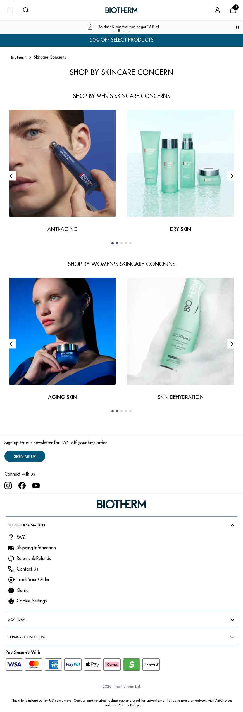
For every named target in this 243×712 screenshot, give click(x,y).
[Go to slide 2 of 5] (117, 243)
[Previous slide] (11, 175)
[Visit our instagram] (8, 485)
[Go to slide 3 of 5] (121, 243)
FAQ (21, 537)
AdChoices (223, 700)
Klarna (23, 590)
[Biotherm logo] (121, 10)
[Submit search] (25, 10)
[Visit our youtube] (36, 485)
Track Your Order (33, 580)
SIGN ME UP (25, 457)
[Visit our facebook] (22, 485)
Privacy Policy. (128, 705)
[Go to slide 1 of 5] (112, 243)
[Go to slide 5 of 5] (130, 243)
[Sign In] (217, 10)
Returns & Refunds (34, 558)
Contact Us (27, 569)
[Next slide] (231, 175)
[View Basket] (233, 10)
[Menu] (10, 10)
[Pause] (237, 27)
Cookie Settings (32, 601)
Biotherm (19, 57)
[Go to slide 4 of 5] (126, 243)
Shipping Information (36, 548)
